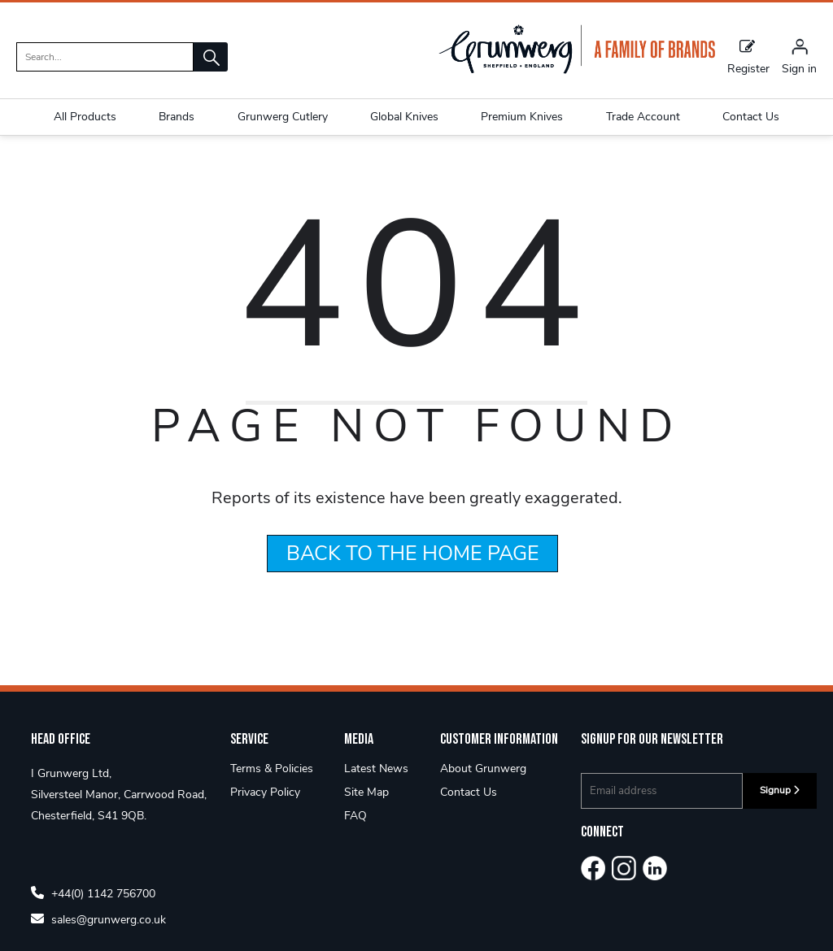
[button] (211, 57)
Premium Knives (522, 116)
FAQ (355, 835)
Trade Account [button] (643, 116)
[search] (105, 57)
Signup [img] (780, 809)
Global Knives (404, 116)
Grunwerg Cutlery (283, 116)
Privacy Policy (265, 811)
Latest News (376, 788)
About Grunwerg (483, 788)
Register (748, 56)
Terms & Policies (271, 788)
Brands (176, 116)
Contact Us (468, 811)
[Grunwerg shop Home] (576, 70)
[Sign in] (799, 56)
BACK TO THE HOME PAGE (412, 573)
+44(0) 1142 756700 (93, 912)
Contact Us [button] (750, 116)
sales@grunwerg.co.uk (98, 938)
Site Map (366, 811)
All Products (85, 116)
